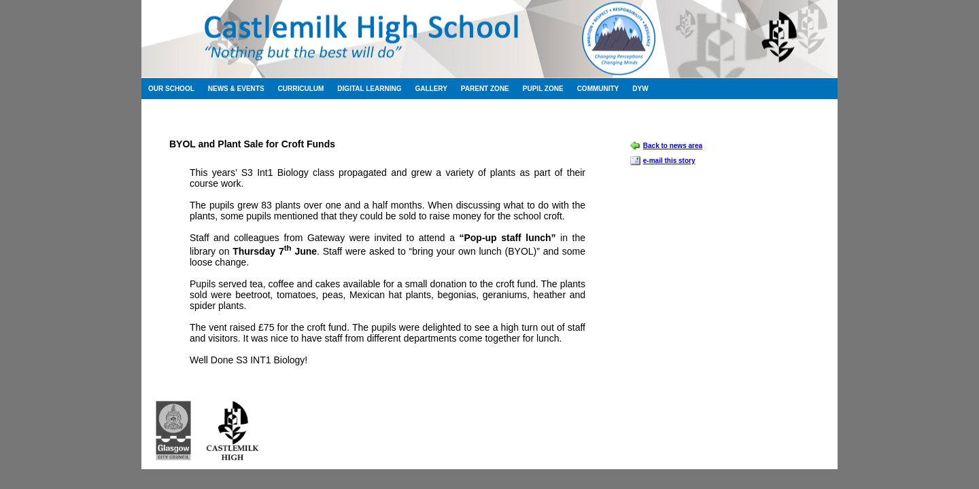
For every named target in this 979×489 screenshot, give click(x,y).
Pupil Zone (543, 88)
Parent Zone (485, 88)
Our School (171, 88)
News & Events (236, 88)
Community (598, 88)
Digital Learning (369, 88)
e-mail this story (669, 160)
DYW (640, 88)
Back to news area (672, 145)
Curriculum (301, 88)
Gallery (431, 88)
